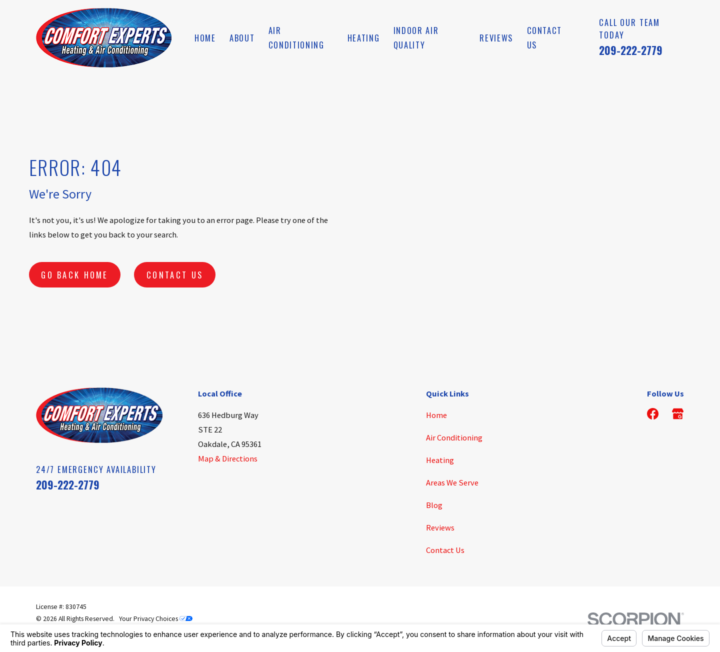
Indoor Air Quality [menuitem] (416, 37)
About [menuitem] (242, 38)
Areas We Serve (452, 483)
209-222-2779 (630, 50)
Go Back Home (74, 274)
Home (436, 415)
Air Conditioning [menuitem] (296, 37)
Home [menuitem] (205, 38)
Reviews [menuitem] (496, 38)
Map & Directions (228, 459)
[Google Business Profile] (678, 414)
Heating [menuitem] (364, 38)
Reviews (440, 527)
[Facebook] (652, 414)
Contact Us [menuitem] (544, 37)
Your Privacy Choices (155, 618)
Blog (434, 505)
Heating (440, 460)
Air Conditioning (454, 437)
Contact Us (174, 274)
